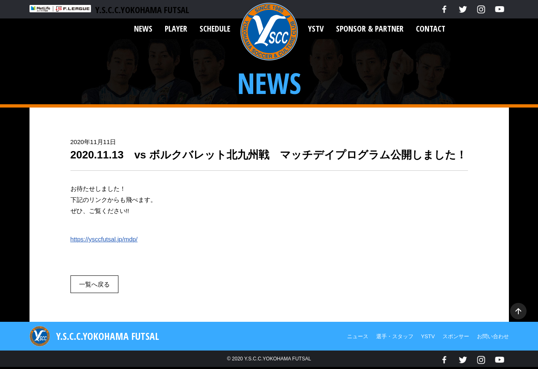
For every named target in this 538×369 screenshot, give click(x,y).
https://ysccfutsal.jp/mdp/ (104, 239)
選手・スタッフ (394, 336)
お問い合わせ (493, 336)
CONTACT (430, 28)
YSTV (316, 28)
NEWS (143, 28)
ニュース (357, 336)
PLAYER (176, 28)
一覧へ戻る (94, 284)
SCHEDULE (215, 28)
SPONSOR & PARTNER (370, 28)
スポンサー (456, 336)
